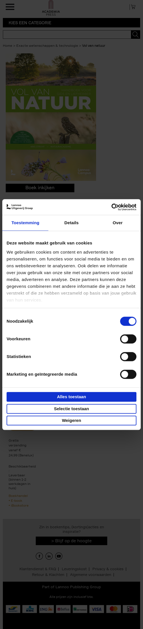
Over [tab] (118, 222)
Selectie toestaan (71, 408)
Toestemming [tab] (25, 222)
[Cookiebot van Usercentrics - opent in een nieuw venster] (111, 207)
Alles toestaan (71, 396)
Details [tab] (71, 222)
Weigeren (71, 420)
